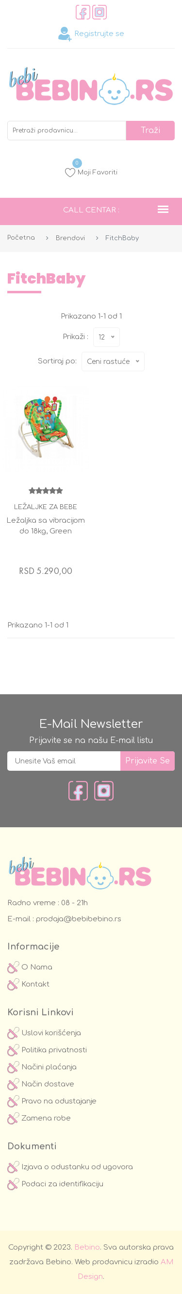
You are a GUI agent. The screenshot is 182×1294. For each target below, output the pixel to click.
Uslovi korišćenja (44, 1033)
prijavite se (147, 761)
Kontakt (28, 984)
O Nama (29, 967)
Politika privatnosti (47, 1050)
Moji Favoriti (91, 172)
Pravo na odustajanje (52, 1101)
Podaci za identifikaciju (55, 1184)
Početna (21, 237)
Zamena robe (39, 1118)
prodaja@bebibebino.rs (77, 919)
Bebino (87, 1247)
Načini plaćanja (42, 1067)
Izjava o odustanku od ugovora (70, 1167)
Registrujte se (91, 34)
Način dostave (40, 1084)
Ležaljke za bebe (45, 507)
